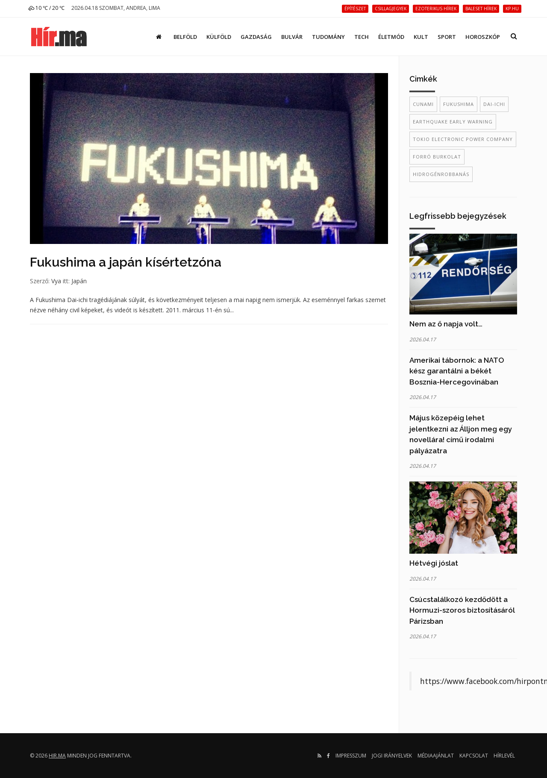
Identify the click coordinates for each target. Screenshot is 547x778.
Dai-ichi (494, 104)
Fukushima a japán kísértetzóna (125, 262)
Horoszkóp (482, 37)
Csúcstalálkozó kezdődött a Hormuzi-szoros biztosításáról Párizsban (462, 610)
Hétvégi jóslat (433, 563)
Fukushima (458, 104)
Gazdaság (256, 37)
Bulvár (292, 37)
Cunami (423, 104)
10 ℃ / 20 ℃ (46, 8)
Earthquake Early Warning (453, 121)
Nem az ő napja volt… (445, 324)
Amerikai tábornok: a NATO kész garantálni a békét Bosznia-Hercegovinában (456, 371)
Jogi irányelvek (392, 755)
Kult (421, 37)
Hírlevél (504, 755)
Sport (447, 37)
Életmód (391, 37)
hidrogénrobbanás (441, 174)
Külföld (218, 37)
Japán (79, 281)
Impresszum (350, 755)
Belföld (185, 37)
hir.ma (57, 755)
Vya (56, 281)
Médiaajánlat (436, 755)
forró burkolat (437, 156)
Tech (361, 37)
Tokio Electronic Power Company (463, 139)
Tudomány (328, 37)
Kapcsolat (473, 755)
